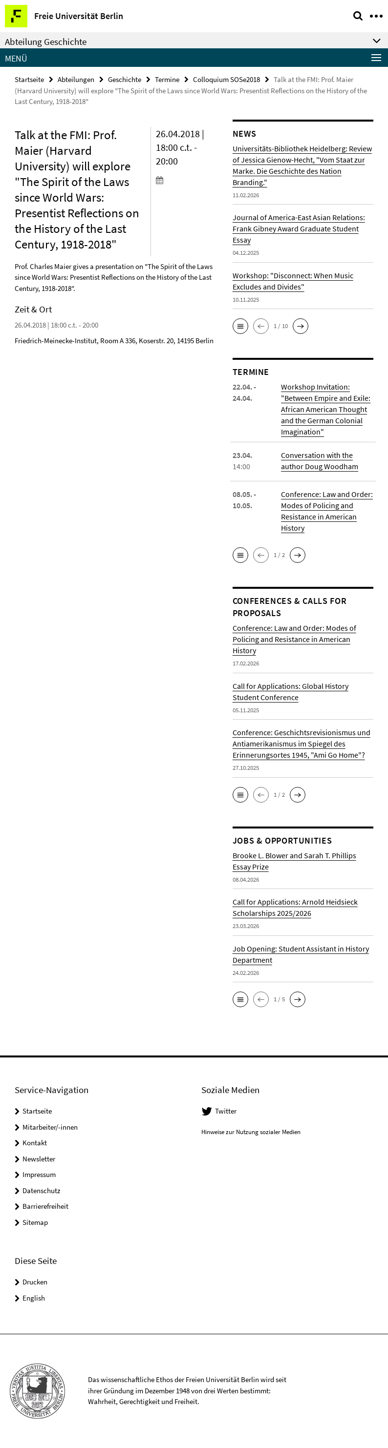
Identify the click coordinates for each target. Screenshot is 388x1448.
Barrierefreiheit (45, 1206)
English (33, 1298)
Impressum (39, 1174)
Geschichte (124, 79)
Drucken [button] (34, 1281)
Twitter (226, 1111)
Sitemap (35, 1222)
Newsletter (38, 1158)
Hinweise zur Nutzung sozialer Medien (251, 1132)
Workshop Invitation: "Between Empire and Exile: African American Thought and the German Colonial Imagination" (325, 409)
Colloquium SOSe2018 (226, 79)
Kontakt (34, 1142)
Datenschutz (41, 1190)
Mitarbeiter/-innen (50, 1127)
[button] (240, 326)
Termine (167, 79)
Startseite (29, 79)
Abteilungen (76, 79)
